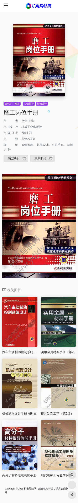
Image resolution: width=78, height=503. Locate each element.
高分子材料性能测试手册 (19, 475)
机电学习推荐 (12, 103)
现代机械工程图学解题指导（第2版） (58, 475)
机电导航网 (30, 488)
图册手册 (57, 145)
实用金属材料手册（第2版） (58, 352)
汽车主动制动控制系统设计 (19, 352)
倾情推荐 (29, 103)
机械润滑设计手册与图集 (19, 413)
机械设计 (42, 103)
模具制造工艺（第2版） (57, 413)
